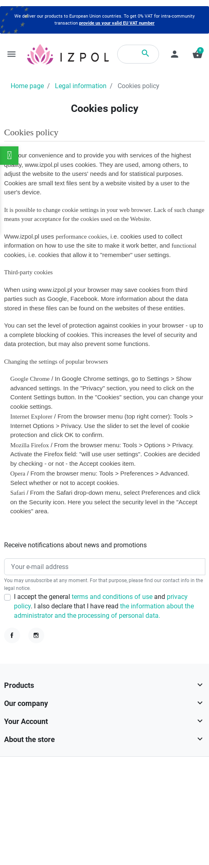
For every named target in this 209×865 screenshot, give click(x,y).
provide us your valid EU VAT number (116, 23)
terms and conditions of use (113, 597)
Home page (27, 86)
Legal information (81, 86)
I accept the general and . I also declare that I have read (104, 606)
